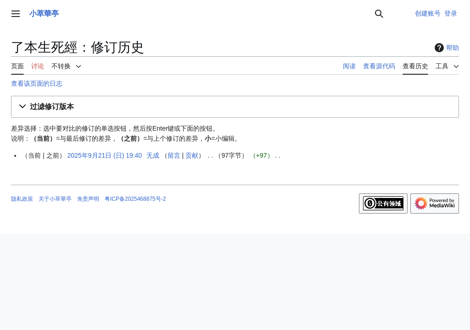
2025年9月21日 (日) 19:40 (104, 155)
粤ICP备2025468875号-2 (135, 199)
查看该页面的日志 (36, 83)
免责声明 (88, 199)
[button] (235, 107)
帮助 (445, 47)
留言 (174, 155)
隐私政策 (22, 199)
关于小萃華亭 (55, 199)
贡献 (191, 155)
